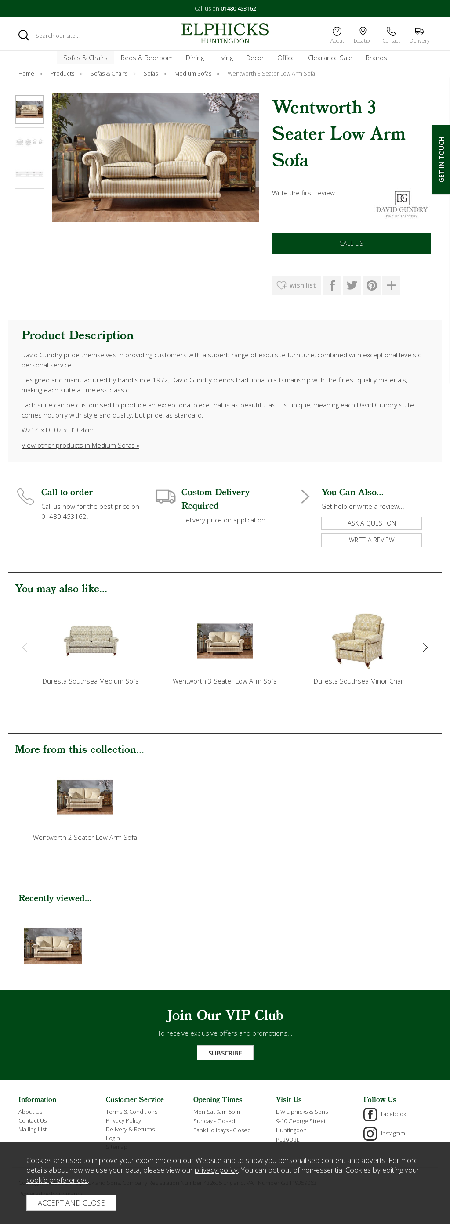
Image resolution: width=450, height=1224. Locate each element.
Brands (376, 57)
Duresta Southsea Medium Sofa (91, 681)
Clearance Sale (330, 57)
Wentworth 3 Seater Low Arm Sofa (225, 681)
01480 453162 (238, 8)
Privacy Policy (123, 1120)
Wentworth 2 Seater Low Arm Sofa (85, 837)
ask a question (372, 523)
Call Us (351, 243)
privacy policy (216, 1170)
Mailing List (32, 1129)
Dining (195, 57)
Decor (255, 57)
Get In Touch (441, 160)
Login (113, 1138)
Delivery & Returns (130, 1129)
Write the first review (303, 192)
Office (286, 57)
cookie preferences (57, 1180)
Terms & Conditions (131, 1112)
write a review (372, 540)
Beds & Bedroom (147, 57)
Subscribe (225, 1052)
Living (225, 57)
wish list (303, 285)
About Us (30, 1112)
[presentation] (24, 647)
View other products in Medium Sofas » (80, 445)
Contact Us (32, 1120)
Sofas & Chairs (85, 57)
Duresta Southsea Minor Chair (359, 681)
